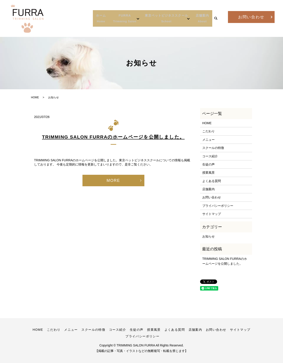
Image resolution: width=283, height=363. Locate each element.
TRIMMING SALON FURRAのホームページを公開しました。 (113, 136)
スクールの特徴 (213, 148)
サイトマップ (211, 214)
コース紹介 (210, 156)
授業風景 (208, 172)
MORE (113, 180)
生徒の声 (208, 164)
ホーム (76, 19)
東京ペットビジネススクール (156, 19)
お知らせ (208, 236)
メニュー (208, 139)
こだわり (208, 131)
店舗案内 (201, 19)
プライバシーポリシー (217, 205)
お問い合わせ (251, 17)
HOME (35, 97)
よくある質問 (211, 181)
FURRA (104, 19)
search (215, 18)
